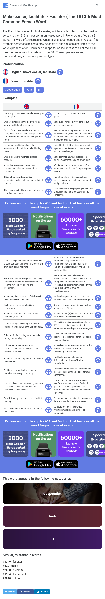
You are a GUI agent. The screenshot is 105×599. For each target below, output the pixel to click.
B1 (39, 89)
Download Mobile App (23, 5)
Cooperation (12, 89)
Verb (29, 89)
